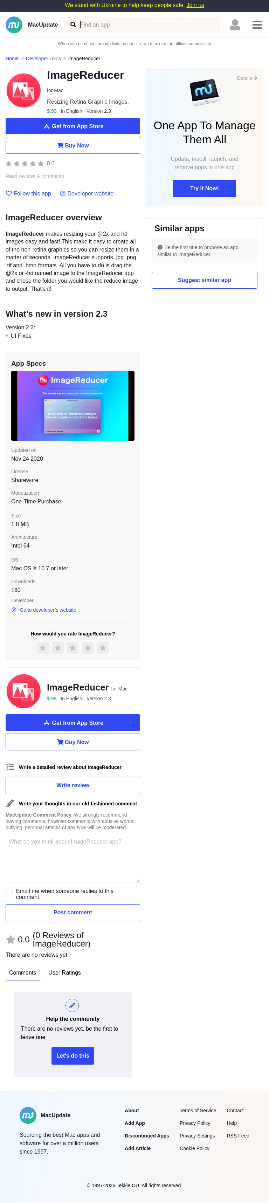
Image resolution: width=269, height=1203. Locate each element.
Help (232, 1123)
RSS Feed (238, 1136)
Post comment (73, 912)
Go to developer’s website (43, 610)
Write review (72, 785)
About (132, 1110)
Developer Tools (43, 58)
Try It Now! (204, 188)
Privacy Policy (195, 1123)
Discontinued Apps (147, 1136)
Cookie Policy (194, 1148)
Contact (235, 1110)
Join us (195, 5)
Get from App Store (73, 126)
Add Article (138, 1148)
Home (12, 58)
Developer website (87, 194)
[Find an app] (72, 24)
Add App (135, 1123)
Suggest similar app (204, 280)
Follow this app (28, 194)
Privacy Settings (197, 1136)
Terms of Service (198, 1110)
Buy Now (73, 145)
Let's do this (72, 1055)
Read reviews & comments (35, 176)
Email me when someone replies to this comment (64, 894)
